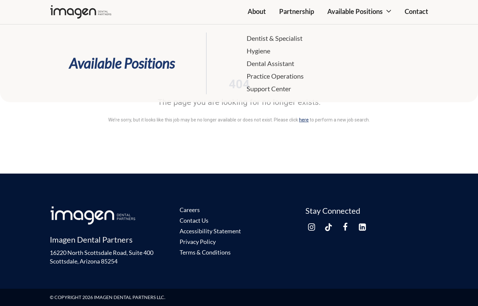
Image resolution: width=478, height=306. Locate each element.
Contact (416, 11)
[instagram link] (311, 227)
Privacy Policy (198, 241)
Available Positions (355, 11)
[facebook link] (345, 227)
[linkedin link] (362, 227)
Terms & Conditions (205, 252)
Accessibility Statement (210, 231)
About (257, 11)
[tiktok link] (328, 227)
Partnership (296, 11)
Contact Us (194, 220)
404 (239, 84)
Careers (190, 209)
